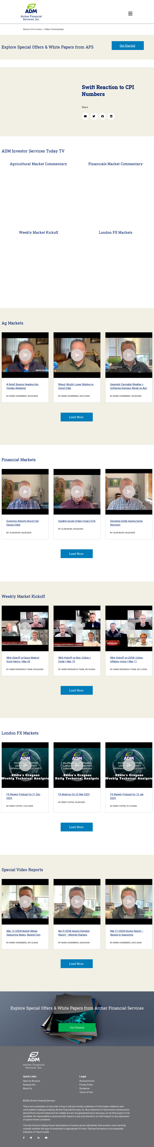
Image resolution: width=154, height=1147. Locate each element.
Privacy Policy (86, 1084)
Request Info (29, 1084)
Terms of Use (86, 1092)
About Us (27, 1088)
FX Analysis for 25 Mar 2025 (74, 794)
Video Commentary (54, 29)
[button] (85, 116)
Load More (76, 417)
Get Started (127, 45)
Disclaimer (84, 1088)
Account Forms (86, 1081)
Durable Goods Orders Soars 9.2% (77, 521)
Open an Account (31, 1081)
